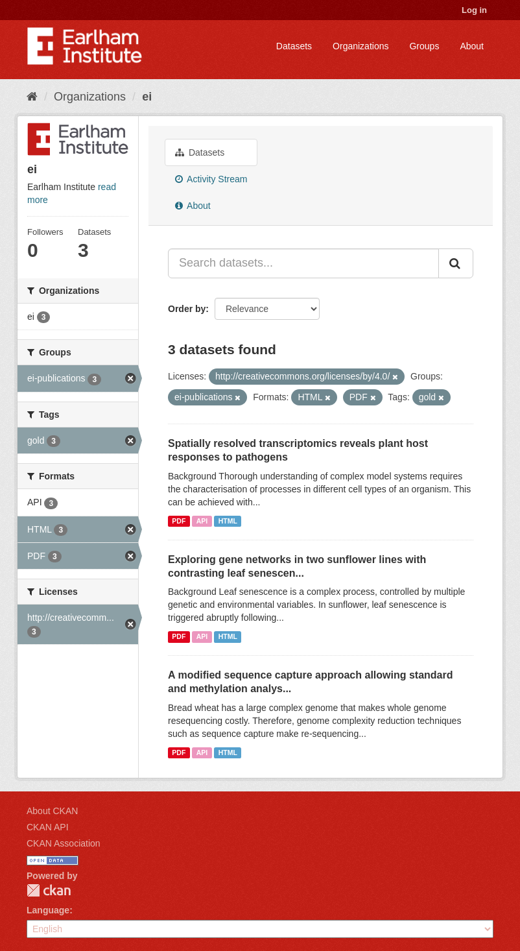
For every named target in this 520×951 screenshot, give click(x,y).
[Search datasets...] (303, 263)
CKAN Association (63, 843)
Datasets (294, 46)
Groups (424, 46)
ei (147, 96)
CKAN (49, 890)
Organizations (360, 46)
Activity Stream (211, 179)
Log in (474, 10)
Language (48, 910)
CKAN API (48, 827)
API (202, 521)
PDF (178, 521)
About (472, 46)
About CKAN (52, 811)
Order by (187, 309)
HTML (228, 521)
